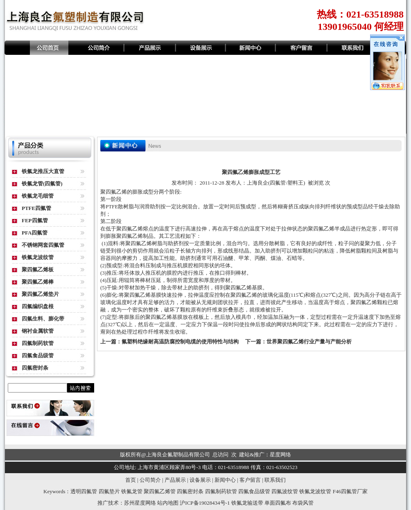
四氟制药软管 (38, 343)
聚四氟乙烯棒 (38, 282)
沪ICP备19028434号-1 (205, 503)
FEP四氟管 (35, 220)
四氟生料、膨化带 (43, 319)
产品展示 (175, 480)
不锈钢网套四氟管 (43, 245)
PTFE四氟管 (36, 208)
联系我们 (275, 480)
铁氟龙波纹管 (38, 257)
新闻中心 (225, 480)
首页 (130, 480)
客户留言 (250, 480)
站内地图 (167, 503)
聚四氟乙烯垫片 (40, 294)
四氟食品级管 (38, 355)
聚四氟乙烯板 (38, 269)
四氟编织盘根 (38, 306)
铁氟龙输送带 (247, 503)
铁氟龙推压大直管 (43, 171)
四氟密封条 (35, 368)
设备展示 (200, 480)
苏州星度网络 (140, 503)
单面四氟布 (277, 503)
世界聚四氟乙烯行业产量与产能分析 (309, 341)
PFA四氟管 (34, 233)
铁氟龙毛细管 (38, 196)
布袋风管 (303, 503)
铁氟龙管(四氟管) (42, 184)
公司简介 (150, 480)
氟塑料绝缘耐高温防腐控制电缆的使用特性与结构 (180, 341)
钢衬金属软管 (38, 331)
